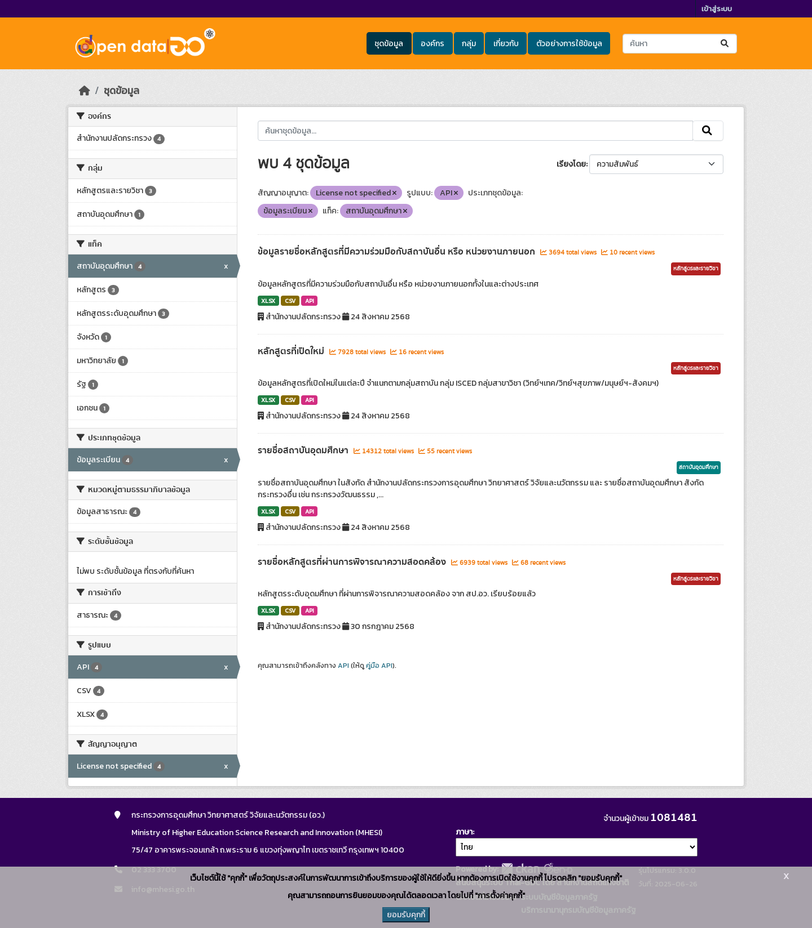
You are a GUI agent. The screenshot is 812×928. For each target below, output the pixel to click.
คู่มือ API (379, 666)
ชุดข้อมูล (388, 44)
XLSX (268, 300)
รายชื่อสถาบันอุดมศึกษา (304, 450)
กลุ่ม (469, 44)
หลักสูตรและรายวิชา (695, 269)
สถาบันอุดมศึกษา (698, 467)
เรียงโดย (571, 164)
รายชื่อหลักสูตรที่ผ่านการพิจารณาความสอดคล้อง (353, 562)
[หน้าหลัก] (84, 90)
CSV (290, 300)
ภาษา (464, 832)
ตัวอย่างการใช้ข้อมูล (569, 44)
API (309, 300)
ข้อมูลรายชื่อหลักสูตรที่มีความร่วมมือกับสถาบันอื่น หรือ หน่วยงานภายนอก (397, 251)
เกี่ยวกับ (506, 44)
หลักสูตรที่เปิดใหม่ (292, 351)
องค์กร (432, 44)
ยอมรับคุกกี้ (406, 915)
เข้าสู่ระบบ (716, 8)
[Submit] (725, 43)
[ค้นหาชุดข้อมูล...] (680, 43)
